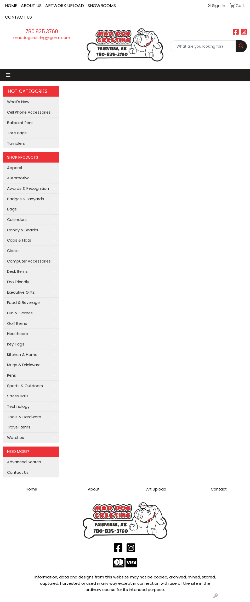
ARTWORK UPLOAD (64, 6)
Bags (12, 209)
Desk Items (17, 271)
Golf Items (17, 323)
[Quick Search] (203, 46)
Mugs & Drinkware (24, 364)
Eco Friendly (18, 282)
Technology (18, 406)
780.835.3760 (41, 31)
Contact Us (18, 472)
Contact (219, 489)
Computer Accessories (29, 261)
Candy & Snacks (22, 230)
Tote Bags (17, 133)
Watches (15, 437)
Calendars (17, 219)
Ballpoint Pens (20, 122)
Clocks (13, 250)
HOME (11, 6)
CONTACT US (18, 17)
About (94, 489)
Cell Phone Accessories (29, 112)
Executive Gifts (21, 292)
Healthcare (17, 333)
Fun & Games (20, 313)
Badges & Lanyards (25, 199)
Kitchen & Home (22, 354)
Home (31, 489)
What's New (18, 101)
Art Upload (156, 489)
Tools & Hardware (24, 417)
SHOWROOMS (102, 6)
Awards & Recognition (28, 188)
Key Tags (15, 344)
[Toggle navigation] (8, 75)
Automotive (18, 178)
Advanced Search (24, 462)
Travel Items (18, 427)
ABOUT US (31, 6)
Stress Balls (18, 396)
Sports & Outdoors (25, 385)
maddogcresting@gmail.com (41, 37)
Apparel (14, 167)
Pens (11, 375)
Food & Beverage (23, 302)
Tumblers (16, 143)
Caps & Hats (19, 240)
